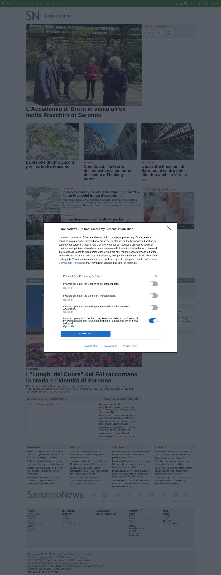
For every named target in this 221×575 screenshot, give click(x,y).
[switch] (153, 283)
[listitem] (110, 276)
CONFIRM (85, 333)
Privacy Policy (129, 346)
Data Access (110, 346)
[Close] (170, 229)
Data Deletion (91, 346)
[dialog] (110, 288)
